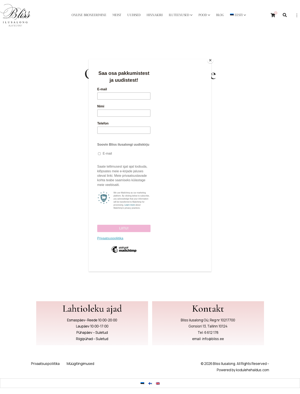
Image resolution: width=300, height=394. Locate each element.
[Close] (210, 60)
